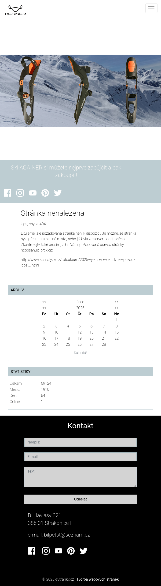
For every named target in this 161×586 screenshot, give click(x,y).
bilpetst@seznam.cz (67, 535)
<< (44, 302)
